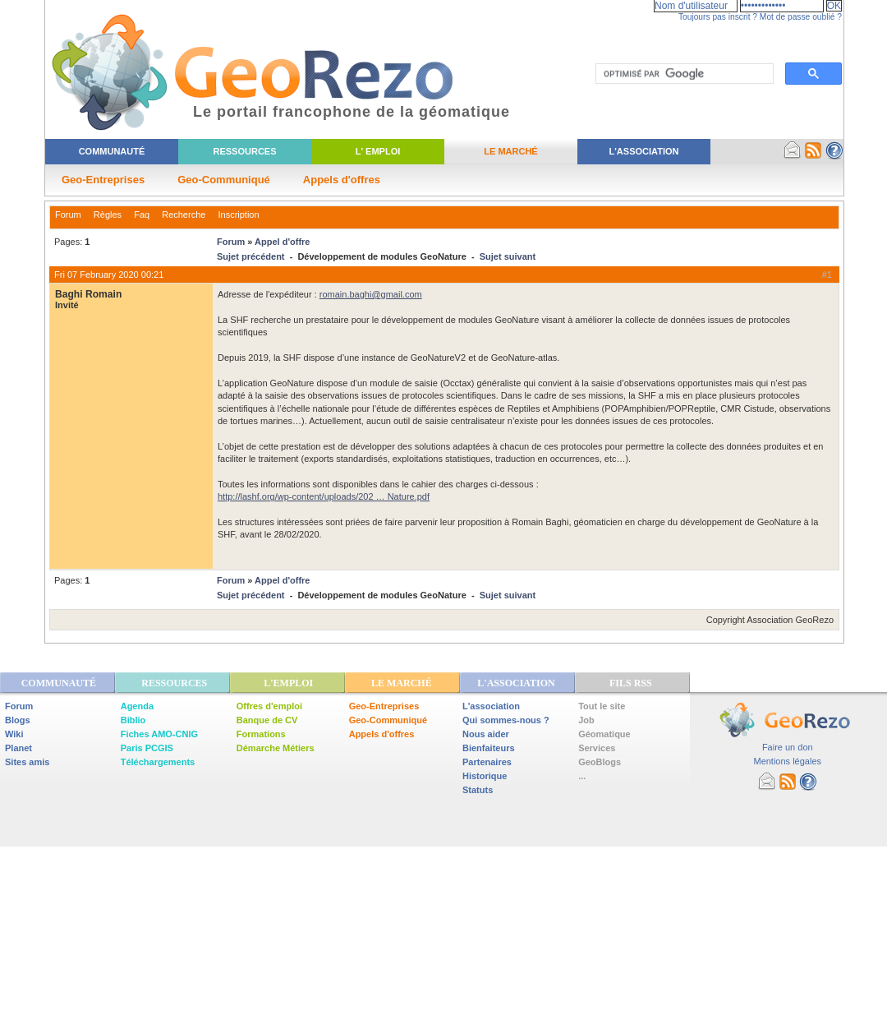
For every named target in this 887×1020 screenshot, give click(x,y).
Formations (261, 734)
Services (596, 748)
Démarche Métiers (276, 748)
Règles (108, 214)
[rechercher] (683, 74)
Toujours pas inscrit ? (717, 16)
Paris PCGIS (147, 748)
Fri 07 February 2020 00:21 (108, 274)
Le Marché (510, 151)
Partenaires (487, 762)
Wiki (14, 734)
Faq (141, 214)
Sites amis (27, 762)
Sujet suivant (507, 256)
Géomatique (604, 734)
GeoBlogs (599, 762)
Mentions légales (787, 761)
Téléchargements (158, 762)
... (582, 776)
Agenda (137, 706)
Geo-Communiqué (223, 179)
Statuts (477, 790)
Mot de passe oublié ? (801, 16)
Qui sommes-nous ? (505, 720)
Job (586, 720)
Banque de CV (267, 720)
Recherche (183, 214)
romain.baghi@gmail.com (370, 294)
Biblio (133, 720)
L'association (491, 706)
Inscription (238, 214)
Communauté (112, 151)
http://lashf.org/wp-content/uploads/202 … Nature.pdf (324, 496)
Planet (18, 748)
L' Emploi (378, 151)
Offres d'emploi (269, 706)
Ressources (244, 151)
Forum (68, 214)
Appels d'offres (341, 179)
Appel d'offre (282, 242)
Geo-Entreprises (103, 179)
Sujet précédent (251, 256)
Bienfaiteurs (488, 748)
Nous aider (485, 734)
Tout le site (601, 706)
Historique (484, 776)
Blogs (17, 720)
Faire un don (787, 747)
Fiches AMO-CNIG (159, 734)
